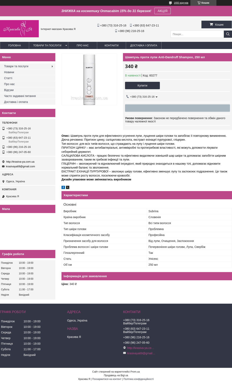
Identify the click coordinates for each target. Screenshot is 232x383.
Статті (8, 78)
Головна (14, 45)
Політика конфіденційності (138, 379)
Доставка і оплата (143, 45)
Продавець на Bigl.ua (116, 375)
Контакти (111, 45)
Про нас (83, 45)
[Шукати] (228, 34)
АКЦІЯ (162, 11)
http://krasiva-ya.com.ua (20, 161)
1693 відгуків (181, 2)
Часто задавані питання (20, 96)
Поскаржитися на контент (106, 379)
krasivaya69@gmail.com (20, 166)
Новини (9, 72)
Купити (142, 85)
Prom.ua (135, 371)
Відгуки (9, 90)
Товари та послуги (47, 45)
